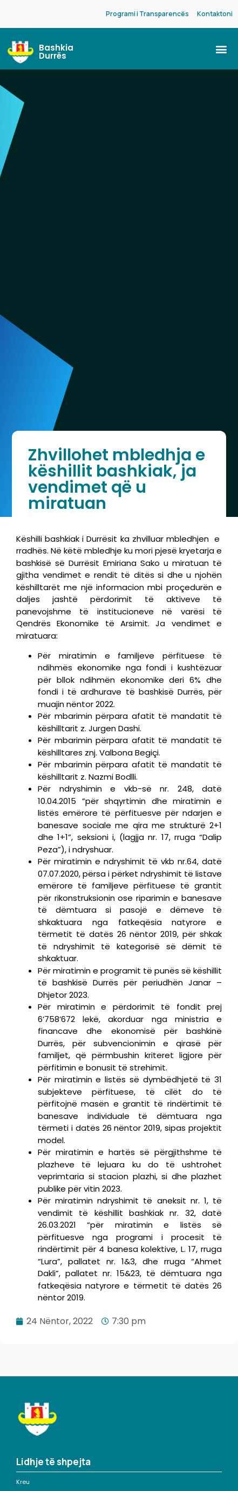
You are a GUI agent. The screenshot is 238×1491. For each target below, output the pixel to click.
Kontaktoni (215, 13)
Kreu (23, 1482)
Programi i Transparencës (147, 13)
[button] (221, 49)
